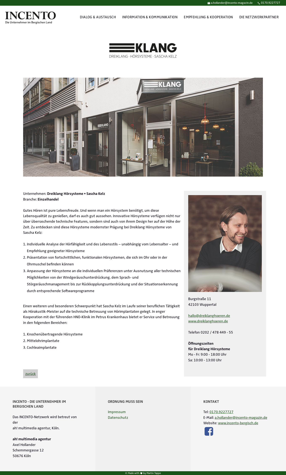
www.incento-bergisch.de (238, 423)
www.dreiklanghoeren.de (208, 321)
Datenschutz (118, 417)
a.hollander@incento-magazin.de (230, 3)
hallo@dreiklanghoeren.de (209, 315)
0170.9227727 (268, 3)
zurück (30, 373)
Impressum (117, 412)
